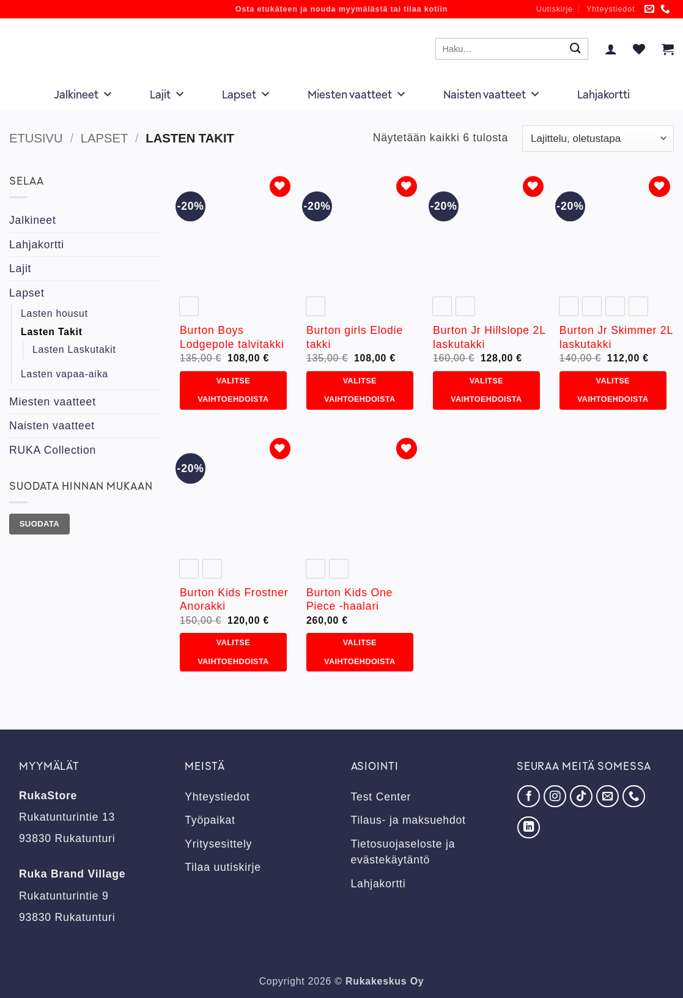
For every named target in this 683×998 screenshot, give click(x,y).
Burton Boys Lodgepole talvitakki (232, 337)
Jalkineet (83, 94)
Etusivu (36, 138)
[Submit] (575, 49)
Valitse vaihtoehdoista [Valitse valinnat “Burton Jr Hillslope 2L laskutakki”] (486, 390)
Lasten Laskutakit (74, 349)
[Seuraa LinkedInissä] (528, 827)
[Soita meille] (665, 9)
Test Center (381, 797)
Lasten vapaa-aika (64, 374)
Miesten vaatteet (357, 94)
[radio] (189, 306)
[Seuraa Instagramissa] (555, 796)
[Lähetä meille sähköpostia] (649, 9)
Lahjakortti (603, 94)
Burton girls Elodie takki (354, 337)
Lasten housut (54, 313)
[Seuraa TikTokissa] (581, 796)
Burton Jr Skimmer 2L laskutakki (616, 337)
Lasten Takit (52, 332)
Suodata (39, 523)
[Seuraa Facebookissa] (528, 796)
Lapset (246, 94)
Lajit (167, 94)
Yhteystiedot (610, 9)
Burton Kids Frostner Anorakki (234, 599)
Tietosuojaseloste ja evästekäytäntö (403, 852)
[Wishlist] (639, 48)
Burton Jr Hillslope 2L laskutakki (489, 337)
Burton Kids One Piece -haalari (349, 599)
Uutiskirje (554, 9)
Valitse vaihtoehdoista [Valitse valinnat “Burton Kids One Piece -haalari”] (359, 651)
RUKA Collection (52, 450)
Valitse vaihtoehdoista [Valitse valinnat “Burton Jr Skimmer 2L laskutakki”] (612, 390)
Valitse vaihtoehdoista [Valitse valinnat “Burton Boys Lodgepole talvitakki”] (233, 390)
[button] (611, 48)
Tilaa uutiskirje (223, 867)
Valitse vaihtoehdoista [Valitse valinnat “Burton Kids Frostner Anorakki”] (233, 651)
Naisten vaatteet (492, 94)
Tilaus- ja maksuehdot (408, 820)
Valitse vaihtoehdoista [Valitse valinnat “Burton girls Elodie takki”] (359, 390)
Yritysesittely (218, 844)
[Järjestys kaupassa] (598, 138)
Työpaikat (210, 820)
